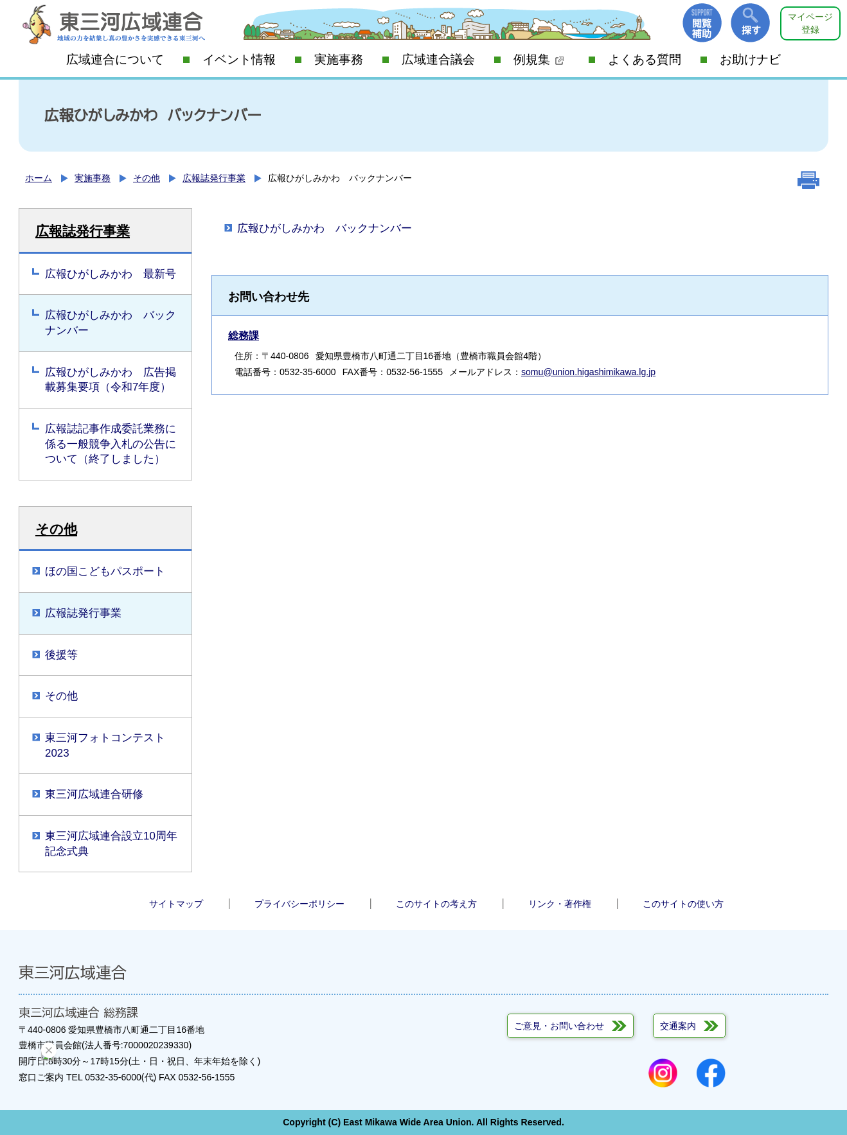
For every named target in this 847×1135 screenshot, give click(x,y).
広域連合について (115, 59)
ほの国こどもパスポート (105, 571)
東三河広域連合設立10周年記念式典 (111, 844)
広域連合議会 (438, 59)
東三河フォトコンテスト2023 (105, 745)
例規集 (538, 59)
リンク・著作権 (559, 904)
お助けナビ (750, 59)
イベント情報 (239, 59)
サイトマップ (176, 904)
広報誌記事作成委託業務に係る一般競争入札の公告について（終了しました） (110, 444)
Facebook (711, 1073)
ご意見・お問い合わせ (559, 1026)
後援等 (61, 655)
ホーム (38, 178)
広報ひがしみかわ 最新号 (110, 274)
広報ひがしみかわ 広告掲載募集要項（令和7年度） (110, 380)
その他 (146, 178)
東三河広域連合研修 (94, 794)
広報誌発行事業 (214, 178)
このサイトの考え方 (436, 904)
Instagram (662, 1073)
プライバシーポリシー (299, 904)
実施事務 (338, 59)
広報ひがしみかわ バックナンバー (110, 323)
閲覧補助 (702, 22)
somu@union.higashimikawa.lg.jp (588, 372)
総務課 (243, 335)
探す (750, 22)
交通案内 (678, 1026)
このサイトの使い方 (683, 904)
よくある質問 (644, 59)
